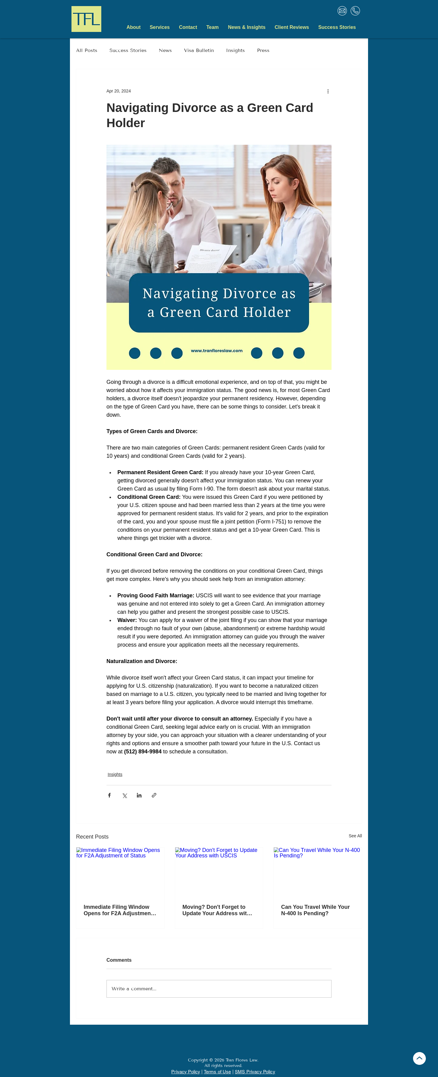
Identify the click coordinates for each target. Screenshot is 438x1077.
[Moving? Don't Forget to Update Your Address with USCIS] (219, 872)
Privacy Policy (185, 1071)
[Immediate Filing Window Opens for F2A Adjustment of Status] (120, 872)
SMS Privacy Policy (255, 1071)
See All (355, 835)
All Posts (86, 50)
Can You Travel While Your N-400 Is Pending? (315, 910)
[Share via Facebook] (109, 795)
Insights (235, 50)
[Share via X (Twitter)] (124, 795)
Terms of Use (217, 1071)
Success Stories (128, 50)
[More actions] (328, 91)
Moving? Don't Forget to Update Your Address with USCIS (216, 910)
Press (263, 50)
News (165, 50)
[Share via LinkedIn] (139, 795)
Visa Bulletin (199, 50)
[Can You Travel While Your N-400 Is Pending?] (318, 872)
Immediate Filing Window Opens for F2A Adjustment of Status (118, 910)
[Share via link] (154, 795)
